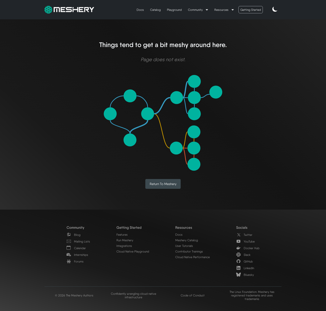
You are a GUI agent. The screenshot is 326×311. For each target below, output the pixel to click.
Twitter (244, 234)
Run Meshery (124, 240)
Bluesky (245, 274)
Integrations (124, 246)
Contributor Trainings (189, 251)
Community (196, 9)
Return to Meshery (163, 184)
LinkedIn (245, 268)
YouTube (245, 241)
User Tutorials (184, 246)
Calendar (76, 248)
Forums (75, 261)
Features (122, 234)
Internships (77, 254)
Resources (221, 9)
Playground (174, 9)
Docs (140, 9)
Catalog (155, 9)
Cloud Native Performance (192, 257)
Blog (73, 234)
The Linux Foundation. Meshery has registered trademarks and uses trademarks (252, 295)
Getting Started (250, 9)
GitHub (244, 261)
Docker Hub (247, 248)
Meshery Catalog (186, 240)
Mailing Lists (78, 241)
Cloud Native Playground (132, 251)
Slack (243, 254)
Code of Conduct (193, 295)
